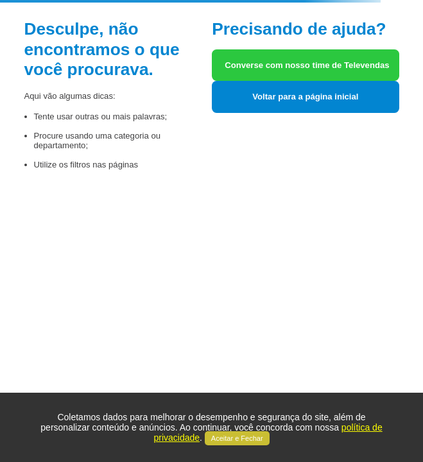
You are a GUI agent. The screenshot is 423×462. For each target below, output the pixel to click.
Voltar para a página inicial (305, 96)
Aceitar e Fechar (237, 438)
